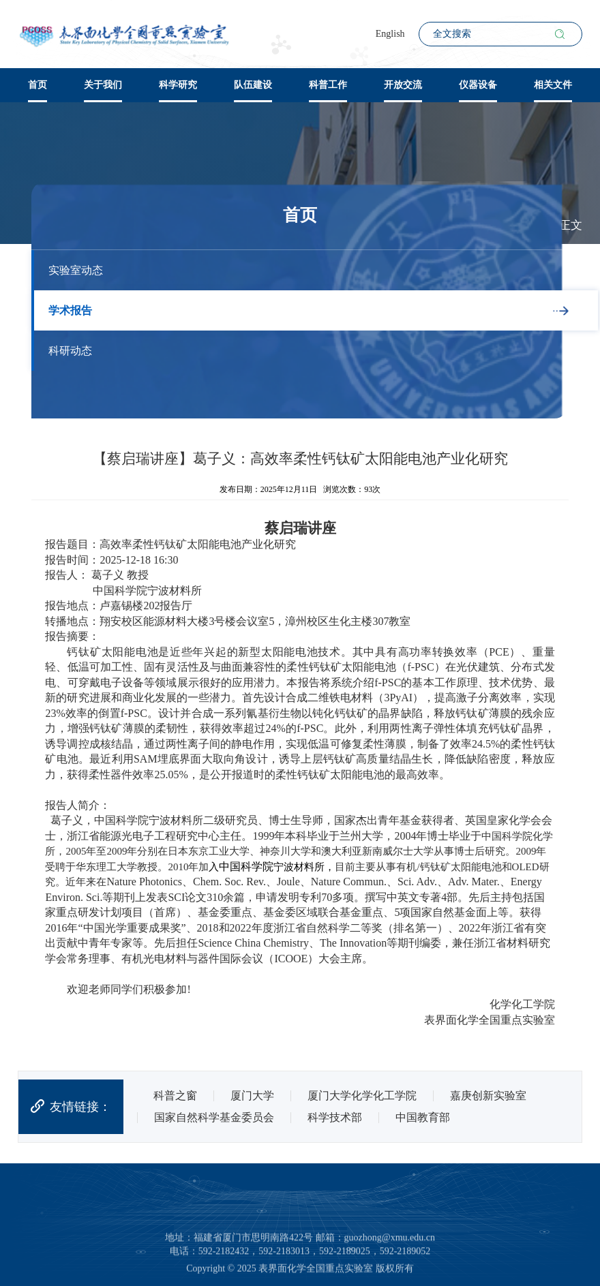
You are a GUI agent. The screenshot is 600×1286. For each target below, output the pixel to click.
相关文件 (553, 85)
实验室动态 (75, 270)
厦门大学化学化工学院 (362, 1095)
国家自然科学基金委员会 (214, 1117)
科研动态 (70, 350)
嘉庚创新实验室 (488, 1095)
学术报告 (70, 310)
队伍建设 (253, 85)
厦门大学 (252, 1095)
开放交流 (403, 85)
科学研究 (178, 85)
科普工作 (328, 85)
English (390, 34)
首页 (37, 85)
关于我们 (103, 85)
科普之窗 (175, 1095)
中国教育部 (422, 1117)
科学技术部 (335, 1117)
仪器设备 (478, 85)
